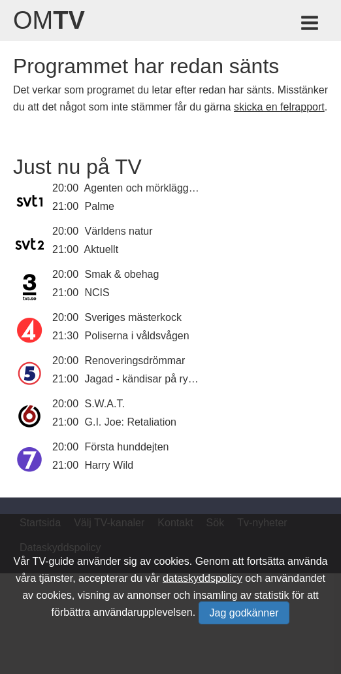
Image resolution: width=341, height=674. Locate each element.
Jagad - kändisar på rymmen (151, 378)
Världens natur (119, 231)
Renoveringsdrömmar (135, 360)
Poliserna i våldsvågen (137, 335)
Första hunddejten (127, 446)
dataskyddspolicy (202, 578)
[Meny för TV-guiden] (310, 25)
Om (49, 20)
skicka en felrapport (279, 106)
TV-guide (53, 561)
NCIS (97, 292)
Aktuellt (101, 249)
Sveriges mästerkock (133, 317)
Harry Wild (109, 465)
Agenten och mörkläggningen (152, 188)
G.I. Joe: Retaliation (131, 422)
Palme (99, 206)
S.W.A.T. (105, 403)
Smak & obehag (122, 274)
